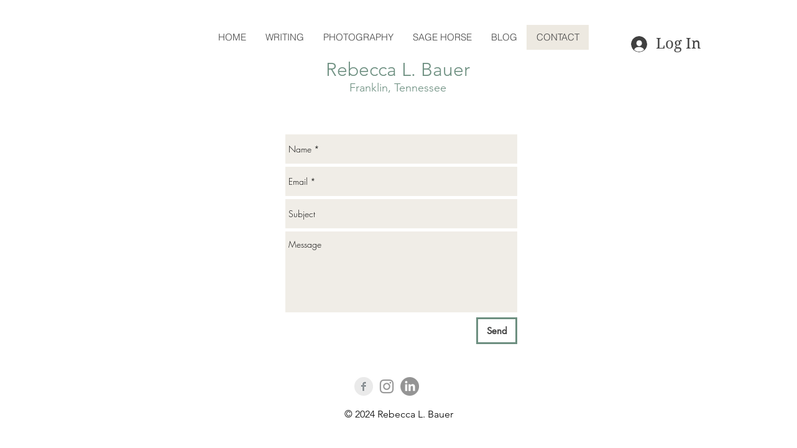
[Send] (496, 330)
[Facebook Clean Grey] (363, 386)
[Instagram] (386, 386)
